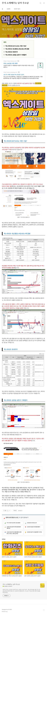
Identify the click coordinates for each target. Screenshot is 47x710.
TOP (44, 705)
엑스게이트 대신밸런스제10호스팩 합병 (17, 70)
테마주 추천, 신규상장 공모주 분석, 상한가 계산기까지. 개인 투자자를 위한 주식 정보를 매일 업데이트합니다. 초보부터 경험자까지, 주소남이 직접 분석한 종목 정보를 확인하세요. (21, 686)
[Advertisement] (23, 51)
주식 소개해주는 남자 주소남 (15, 3)
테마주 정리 (17, 9)
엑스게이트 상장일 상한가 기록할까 (15, 76)
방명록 (8, 9)
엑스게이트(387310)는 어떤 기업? (15, 67)
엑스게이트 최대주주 (11, 73)
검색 (40, 3)
